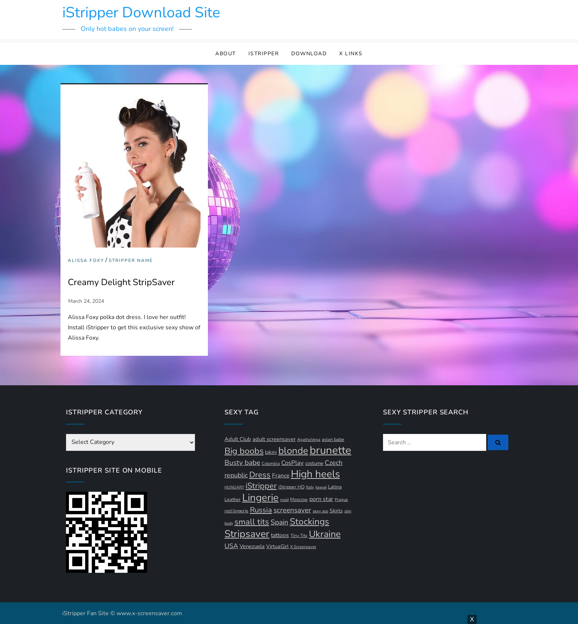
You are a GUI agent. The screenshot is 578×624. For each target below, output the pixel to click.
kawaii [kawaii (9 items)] (321, 487)
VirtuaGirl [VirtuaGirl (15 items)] (277, 546)
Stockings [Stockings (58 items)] (309, 521)
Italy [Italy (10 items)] (310, 487)
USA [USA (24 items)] (231, 545)
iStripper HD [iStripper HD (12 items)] (291, 487)
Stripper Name (131, 260)
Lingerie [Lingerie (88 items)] (260, 498)
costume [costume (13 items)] (314, 463)
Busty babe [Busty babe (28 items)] (242, 462)
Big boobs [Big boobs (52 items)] (244, 451)
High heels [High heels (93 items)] (315, 474)
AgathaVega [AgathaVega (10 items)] (308, 439)
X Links (351, 53)
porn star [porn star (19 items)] (321, 499)
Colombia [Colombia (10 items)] (271, 463)
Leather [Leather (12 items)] (232, 499)
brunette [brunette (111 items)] (330, 450)
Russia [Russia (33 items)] (261, 510)
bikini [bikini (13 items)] (271, 452)
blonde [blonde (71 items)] (293, 450)
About (225, 53)
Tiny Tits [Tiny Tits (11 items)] (298, 536)
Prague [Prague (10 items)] (341, 499)
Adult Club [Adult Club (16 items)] (237, 439)
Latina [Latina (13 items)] (335, 487)
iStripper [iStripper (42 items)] (261, 485)
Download (309, 53)
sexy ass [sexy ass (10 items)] (320, 511)
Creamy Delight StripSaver (121, 282)
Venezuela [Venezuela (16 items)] (252, 546)
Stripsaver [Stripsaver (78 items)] (246, 533)
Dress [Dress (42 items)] (260, 474)
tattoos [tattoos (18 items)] (280, 535)
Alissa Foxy (86, 260)
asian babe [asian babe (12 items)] (333, 439)
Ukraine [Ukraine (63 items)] (325, 534)
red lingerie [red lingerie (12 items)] (236, 511)
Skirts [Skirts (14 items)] (336, 510)
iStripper (263, 53)
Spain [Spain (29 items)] (279, 522)
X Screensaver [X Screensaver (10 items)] (303, 547)
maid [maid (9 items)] (284, 499)
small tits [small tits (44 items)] (251, 521)
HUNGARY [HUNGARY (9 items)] (234, 487)
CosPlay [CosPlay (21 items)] (292, 463)
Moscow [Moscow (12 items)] (299, 499)
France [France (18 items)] (280, 475)
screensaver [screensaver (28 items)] (292, 510)
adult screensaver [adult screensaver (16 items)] (274, 439)
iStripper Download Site (141, 12)
